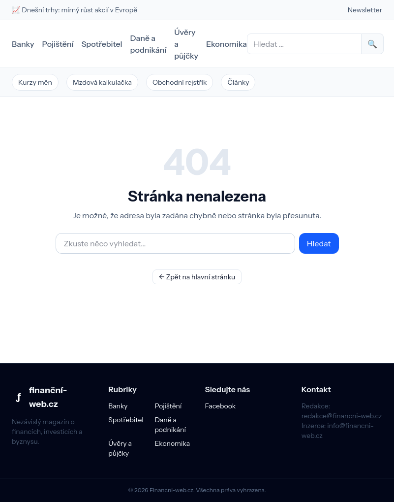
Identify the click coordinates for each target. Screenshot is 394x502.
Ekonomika (226, 44)
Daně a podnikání (148, 44)
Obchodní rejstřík (179, 82)
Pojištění (58, 44)
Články (238, 82)
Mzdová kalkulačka (102, 82)
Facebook (220, 406)
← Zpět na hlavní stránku (197, 276)
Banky (23, 44)
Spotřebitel (101, 44)
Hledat (319, 243)
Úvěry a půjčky (186, 44)
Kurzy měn (35, 82)
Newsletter (365, 9)
